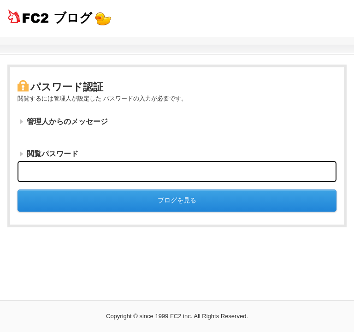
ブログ (72, 18)
